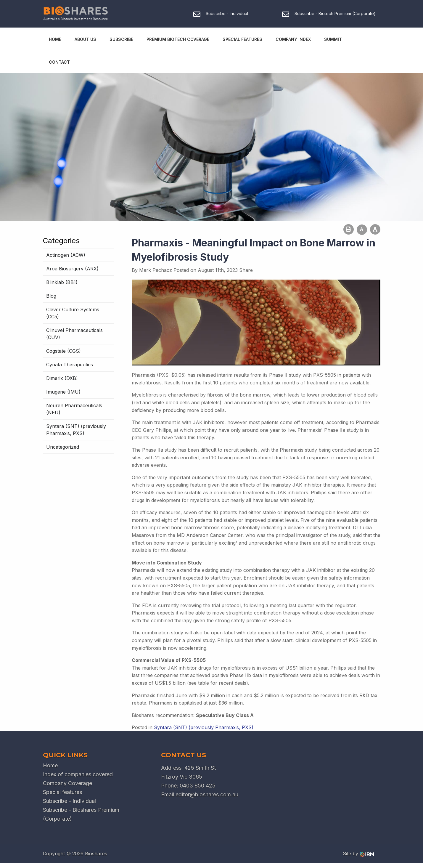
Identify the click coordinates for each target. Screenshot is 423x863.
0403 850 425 (197, 785)
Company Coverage (67, 783)
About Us (85, 39)
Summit (333, 39)
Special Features (242, 39)
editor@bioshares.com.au (207, 794)
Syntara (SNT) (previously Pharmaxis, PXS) (76, 429)
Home (55, 39)
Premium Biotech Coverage (178, 39)
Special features (62, 792)
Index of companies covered (78, 774)
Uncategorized (62, 447)
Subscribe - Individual (69, 801)
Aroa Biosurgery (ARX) (72, 269)
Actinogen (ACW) (65, 255)
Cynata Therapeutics (69, 365)
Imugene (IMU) (63, 392)
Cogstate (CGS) (63, 351)
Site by (358, 853)
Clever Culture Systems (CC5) (72, 313)
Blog (51, 296)
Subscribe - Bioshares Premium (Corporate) (81, 814)
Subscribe (121, 39)
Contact (59, 62)
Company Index (293, 39)
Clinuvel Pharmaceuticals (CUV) (74, 333)
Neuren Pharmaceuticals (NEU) (74, 409)
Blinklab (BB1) (62, 282)
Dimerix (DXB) (62, 378)
